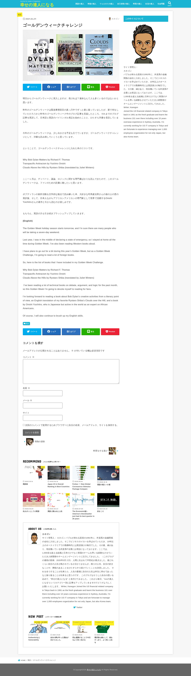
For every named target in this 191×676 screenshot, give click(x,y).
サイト (26, 413)
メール (27, 400)
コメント (28, 357)
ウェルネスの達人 (107, 4)
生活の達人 (149, 4)
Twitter (79, 607)
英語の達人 (79, 4)
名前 (26, 388)
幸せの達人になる (37, 5)
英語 (19, 15)
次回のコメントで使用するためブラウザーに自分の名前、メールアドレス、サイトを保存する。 (72, 425)
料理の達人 (137, 4)
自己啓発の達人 (123, 4)
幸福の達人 (92, 4)
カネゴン (46, 534)
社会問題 (161, 4)
